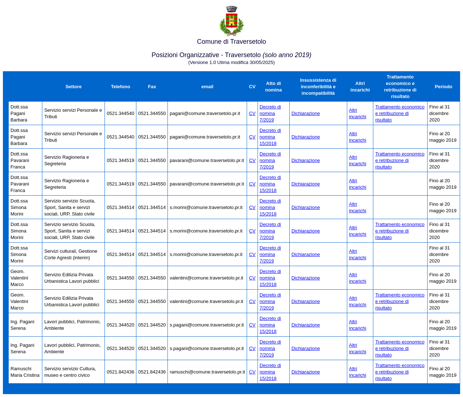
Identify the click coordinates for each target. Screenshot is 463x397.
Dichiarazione (306, 113)
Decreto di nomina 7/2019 (270, 113)
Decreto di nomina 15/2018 (270, 137)
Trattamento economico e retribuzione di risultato (399, 113)
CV (252, 113)
